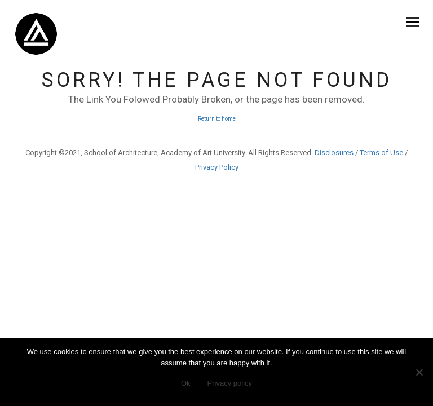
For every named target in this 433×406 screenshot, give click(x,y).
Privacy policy (229, 383)
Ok (186, 383)
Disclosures (334, 152)
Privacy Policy (216, 167)
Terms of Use (381, 152)
